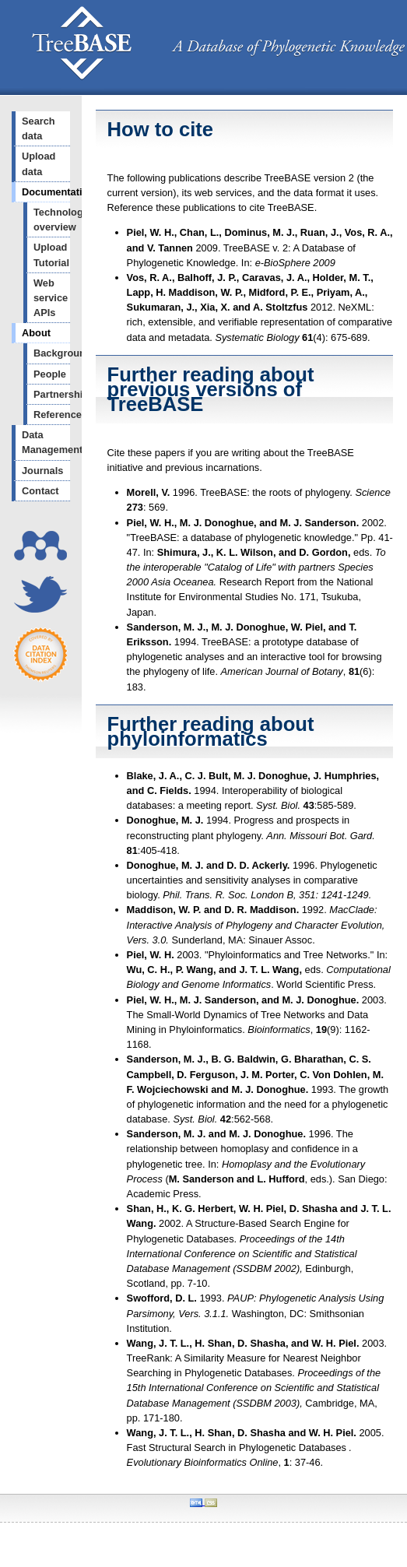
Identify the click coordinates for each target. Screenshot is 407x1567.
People (49, 374)
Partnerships (51, 394)
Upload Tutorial (51, 254)
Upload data (38, 163)
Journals (42, 470)
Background (51, 353)
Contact (40, 491)
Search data (38, 128)
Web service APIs (50, 297)
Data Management (46, 442)
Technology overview (51, 219)
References (51, 414)
